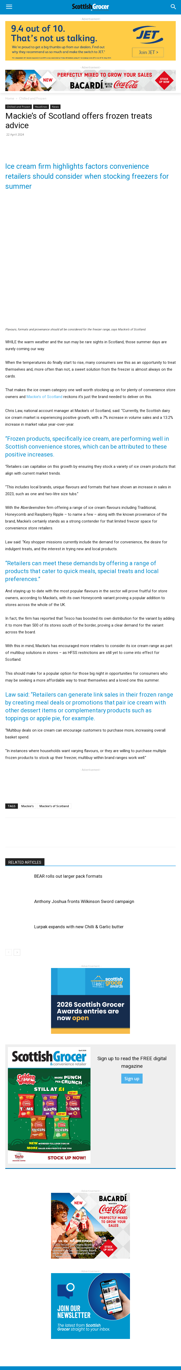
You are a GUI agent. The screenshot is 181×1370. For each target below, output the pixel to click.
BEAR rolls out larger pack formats (68, 876)
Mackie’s (27, 806)
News (55, 106)
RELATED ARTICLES (24, 862)
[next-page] (17, 952)
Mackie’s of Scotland (44, 396)
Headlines (41, 106)
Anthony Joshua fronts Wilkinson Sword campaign (84, 901)
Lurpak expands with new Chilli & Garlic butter (79, 926)
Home (9, 98)
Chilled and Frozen (32, 98)
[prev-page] (8, 952)
